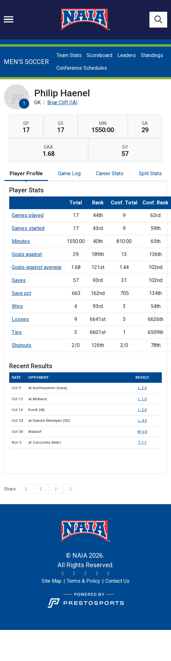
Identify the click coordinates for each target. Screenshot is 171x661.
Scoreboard (99, 55)
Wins (17, 306)
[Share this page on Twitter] (41, 489)
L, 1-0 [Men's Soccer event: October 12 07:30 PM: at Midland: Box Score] (142, 399)
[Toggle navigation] (8, 19)
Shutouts (21, 345)
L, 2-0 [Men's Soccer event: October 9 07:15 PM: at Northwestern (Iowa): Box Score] (142, 388)
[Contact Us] (117, 581)
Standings (152, 55)
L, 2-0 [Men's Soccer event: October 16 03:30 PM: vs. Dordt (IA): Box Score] (142, 410)
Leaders (126, 55)
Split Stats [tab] (150, 173)
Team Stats (69, 55)
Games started (28, 228)
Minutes (21, 241)
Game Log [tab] (69, 173)
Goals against (27, 254)
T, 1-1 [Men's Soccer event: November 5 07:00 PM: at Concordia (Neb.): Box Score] (142, 442)
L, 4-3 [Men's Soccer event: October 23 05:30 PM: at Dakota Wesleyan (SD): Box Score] (142, 420)
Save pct (21, 293)
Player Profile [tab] (26, 173)
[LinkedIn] (108, 573)
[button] (70, 489)
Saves (19, 280)
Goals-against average (37, 267)
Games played (27, 215)
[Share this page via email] (55, 489)
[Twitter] (63, 573)
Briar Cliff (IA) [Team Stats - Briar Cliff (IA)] (62, 102)
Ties (17, 332)
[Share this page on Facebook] (26, 489)
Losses (20, 319)
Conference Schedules (81, 68)
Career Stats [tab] (109, 173)
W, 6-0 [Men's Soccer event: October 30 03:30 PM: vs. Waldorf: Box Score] (142, 431)
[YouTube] (97, 573)
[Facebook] (85, 573)
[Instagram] (74, 573)
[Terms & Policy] (83, 581)
